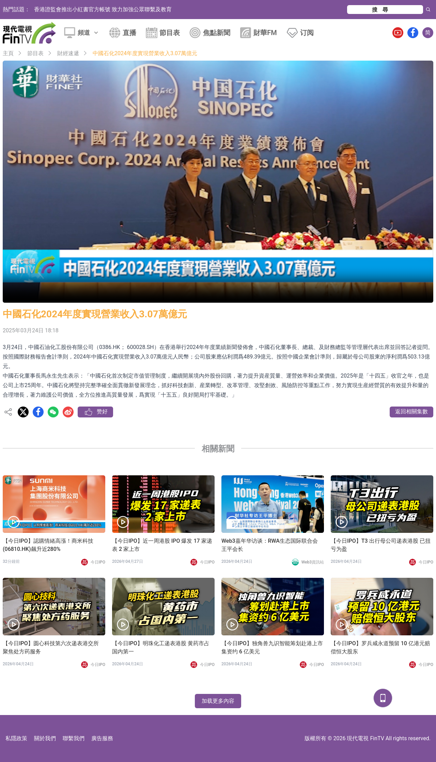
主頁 (8, 53)
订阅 (307, 33)
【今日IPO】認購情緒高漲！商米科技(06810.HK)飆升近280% (48, 545)
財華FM (265, 33)
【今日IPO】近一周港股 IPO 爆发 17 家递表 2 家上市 (162, 545)
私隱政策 (16, 738)
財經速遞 (68, 53)
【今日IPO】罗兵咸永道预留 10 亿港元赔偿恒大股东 (380, 647)
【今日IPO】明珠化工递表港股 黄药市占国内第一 (160, 647)
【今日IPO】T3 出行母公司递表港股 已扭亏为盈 (381, 545)
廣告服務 (102, 738)
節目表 (169, 33)
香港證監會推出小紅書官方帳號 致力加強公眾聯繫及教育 (103, 9)
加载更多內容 (218, 701)
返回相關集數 (411, 411)
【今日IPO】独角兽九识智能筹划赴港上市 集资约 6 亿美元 (272, 647)
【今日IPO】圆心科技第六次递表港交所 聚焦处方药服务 (51, 647)
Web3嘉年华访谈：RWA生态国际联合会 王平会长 (269, 545)
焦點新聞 (216, 33)
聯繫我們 (73, 738)
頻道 (88, 32)
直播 (129, 33)
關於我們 (45, 738)
